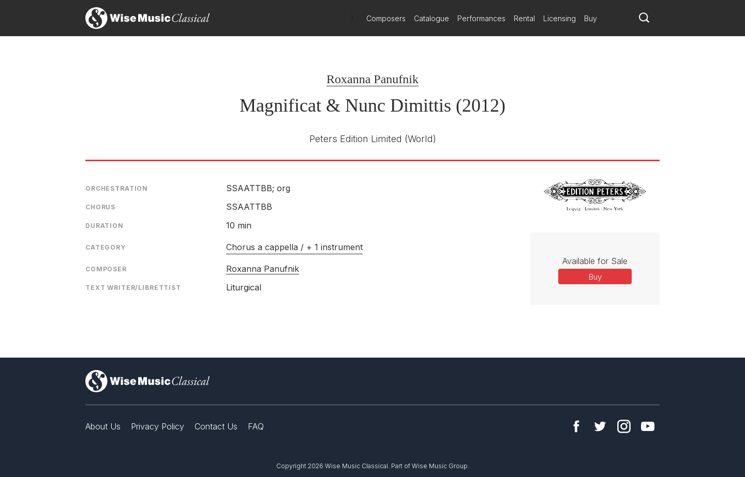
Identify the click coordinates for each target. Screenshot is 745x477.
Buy (590, 18)
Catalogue (431, 18)
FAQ (256, 426)
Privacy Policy (157, 426)
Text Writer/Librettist (133, 287)
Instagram (624, 426)
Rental (524, 18)
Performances (481, 18)
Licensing (559, 18)
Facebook (576, 426)
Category (105, 247)
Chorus (100, 207)
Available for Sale (595, 261)
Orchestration (116, 188)
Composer (106, 269)
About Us (103, 426)
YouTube (647, 426)
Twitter (600, 426)
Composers (386, 18)
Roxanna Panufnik (372, 79)
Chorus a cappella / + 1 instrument (294, 247)
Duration (104, 225)
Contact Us (216, 426)
